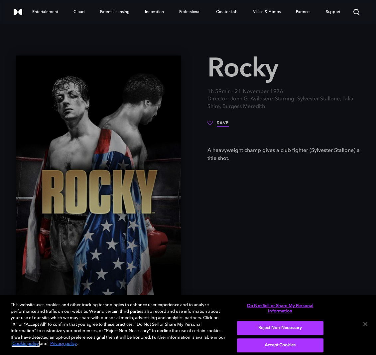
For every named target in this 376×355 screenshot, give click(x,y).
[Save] (218, 125)
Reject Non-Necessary (280, 328)
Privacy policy (63, 344)
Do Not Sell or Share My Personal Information (280, 308)
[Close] (365, 324)
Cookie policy (25, 344)
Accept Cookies (280, 345)
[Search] (356, 12)
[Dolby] (18, 12)
